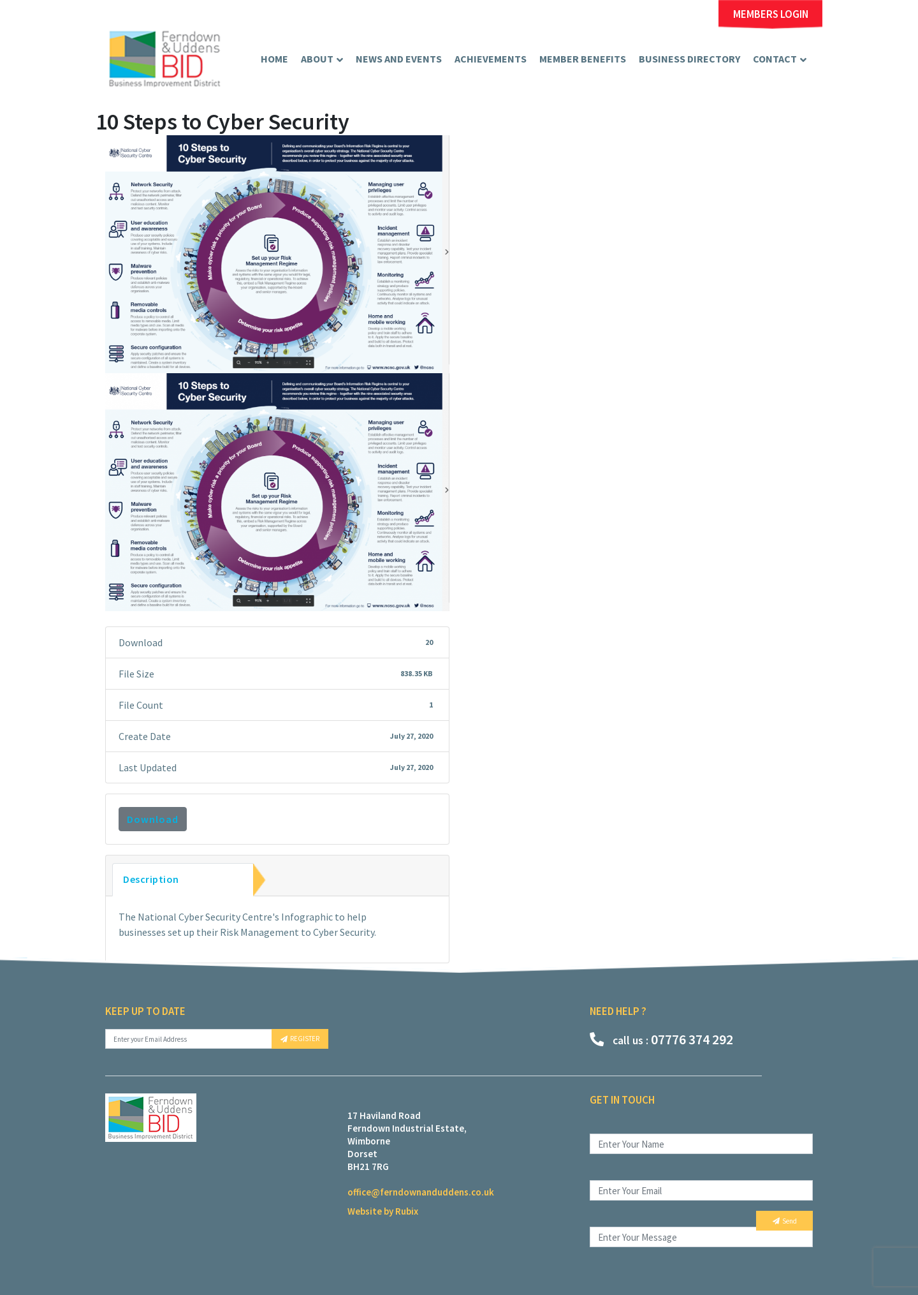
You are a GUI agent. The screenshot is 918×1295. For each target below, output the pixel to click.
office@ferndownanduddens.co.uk (420, 1192)
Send (785, 1221)
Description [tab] (151, 879)
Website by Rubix (382, 1211)
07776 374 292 (661, 1039)
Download (152, 819)
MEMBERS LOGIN (770, 14)
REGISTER (299, 1038)
